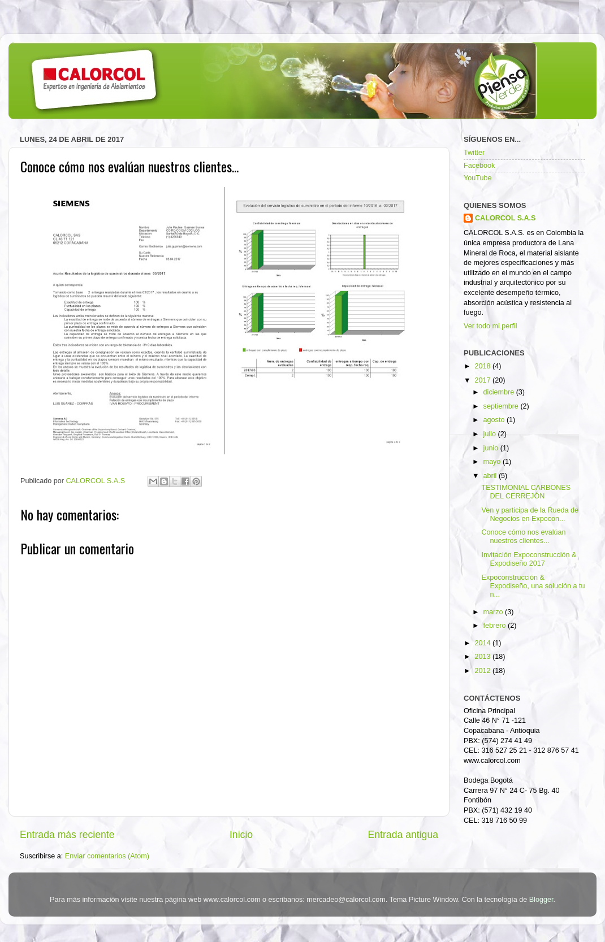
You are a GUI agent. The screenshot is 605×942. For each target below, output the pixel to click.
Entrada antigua (403, 834)
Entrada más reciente (67, 834)
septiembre (502, 406)
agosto (495, 420)
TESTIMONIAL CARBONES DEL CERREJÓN (526, 492)
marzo (494, 612)
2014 (483, 643)
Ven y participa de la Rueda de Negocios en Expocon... (529, 514)
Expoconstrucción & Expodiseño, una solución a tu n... (533, 586)
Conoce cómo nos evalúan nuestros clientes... (523, 536)
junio (491, 448)
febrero (495, 626)
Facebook (479, 166)
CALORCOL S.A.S (96, 481)
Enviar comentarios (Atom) (107, 856)
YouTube (478, 178)
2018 (483, 366)
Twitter (474, 153)
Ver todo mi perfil (490, 326)
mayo (493, 462)
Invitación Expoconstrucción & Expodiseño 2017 (528, 559)
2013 (483, 657)
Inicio (241, 834)
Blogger (541, 900)
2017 (483, 380)
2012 (483, 671)
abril (491, 476)
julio (490, 434)
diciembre (499, 392)
